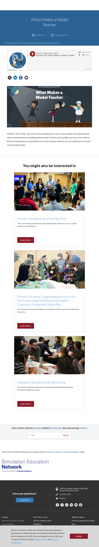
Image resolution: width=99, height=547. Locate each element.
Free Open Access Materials (16, 43)
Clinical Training (7, 524)
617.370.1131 (65, 494)
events (83, 427)
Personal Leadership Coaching (83, 521)
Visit (73, 524)
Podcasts (55, 43)
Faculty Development (41, 43)
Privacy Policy (40, 539)
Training (5, 517)
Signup (66, 435)
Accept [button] (79, 536)
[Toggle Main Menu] (5, 5)
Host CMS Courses (40, 517)
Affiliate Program (78, 517)
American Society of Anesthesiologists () (66, 452)
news (38, 427)
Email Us (63, 498)
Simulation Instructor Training (13, 521)
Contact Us (25, 500)
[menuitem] (52, 517)
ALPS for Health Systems (42, 521)
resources (56, 427)
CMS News (37, 524)
